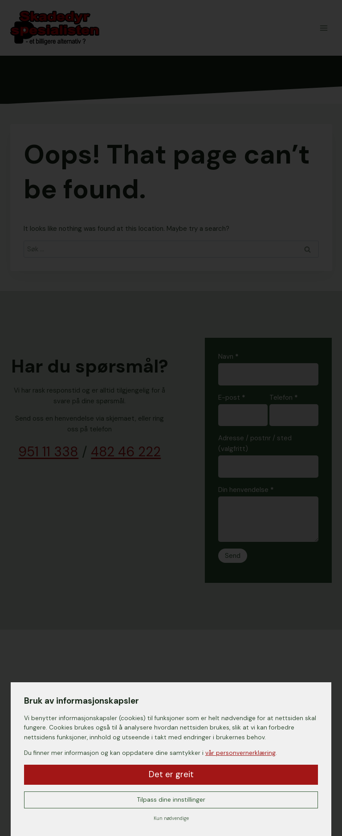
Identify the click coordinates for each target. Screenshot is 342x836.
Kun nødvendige (171, 818)
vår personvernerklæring (240, 753)
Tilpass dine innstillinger (171, 799)
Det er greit (171, 774)
